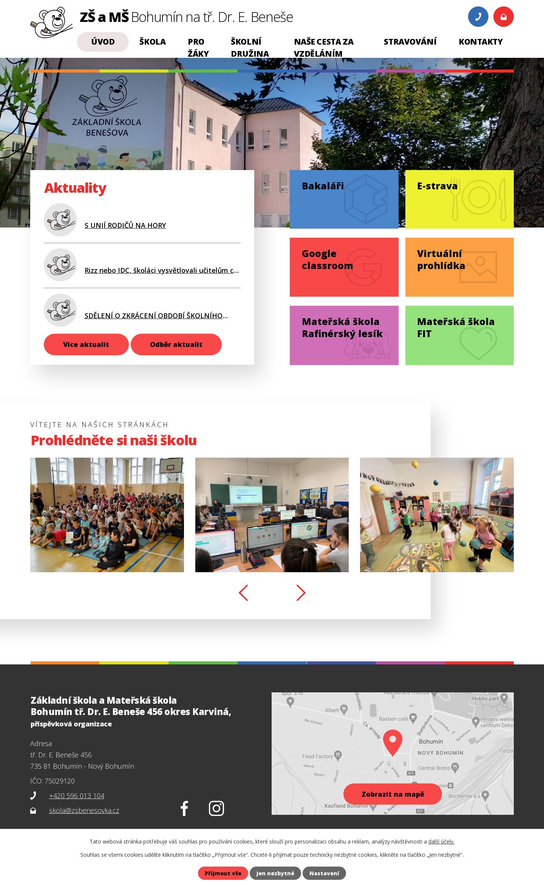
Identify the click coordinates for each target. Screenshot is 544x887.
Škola (152, 41)
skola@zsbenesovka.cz (84, 810)
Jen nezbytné (275, 873)
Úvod (102, 41)
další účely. (441, 841)
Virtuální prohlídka (441, 259)
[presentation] (243, 593)
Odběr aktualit (176, 344)
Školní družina (250, 47)
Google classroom (327, 259)
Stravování (410, 41)
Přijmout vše (223, 873)
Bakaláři (323, 185)
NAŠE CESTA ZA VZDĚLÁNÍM (324, 47)
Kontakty (481, 41)
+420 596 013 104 (76, 795)
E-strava (437, 185)
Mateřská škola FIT (456, 327)
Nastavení (324, 873)
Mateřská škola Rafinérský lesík (342, 327)
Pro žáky (198, 47)
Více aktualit (86, 344)
